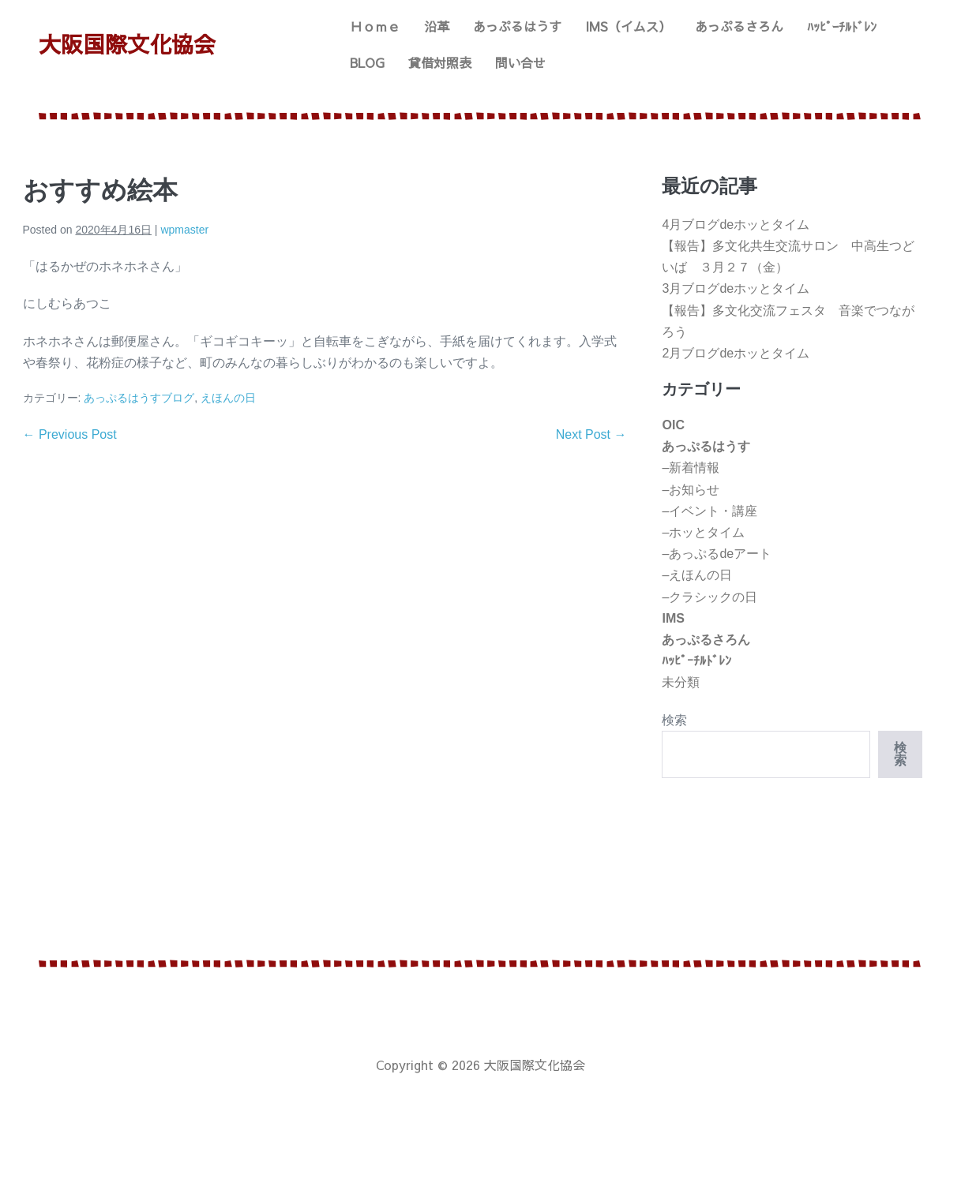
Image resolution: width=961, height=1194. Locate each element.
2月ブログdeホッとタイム (735, 353)
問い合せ (520, 62)
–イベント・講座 (709, 511)
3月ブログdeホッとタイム (735, 288)
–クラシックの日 (709, 597)
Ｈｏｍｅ (375, 26)
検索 (674, 720)
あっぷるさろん (739, 26)
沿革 (436, 26)
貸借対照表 (439, 62)
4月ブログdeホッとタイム (735, 224)
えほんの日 (228, 397)
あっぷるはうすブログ (139, 397)
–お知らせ (690, 489)
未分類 (681, 682)
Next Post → (591, 434)
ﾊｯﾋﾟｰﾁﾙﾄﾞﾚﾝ (842, 26)
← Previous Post (70, 434)
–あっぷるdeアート (716, 553)
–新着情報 (690, 467)
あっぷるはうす (517, 26)
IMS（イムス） (628, 26)
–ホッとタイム (703, 532)
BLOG (367, 62)
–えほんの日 (697, 575)
